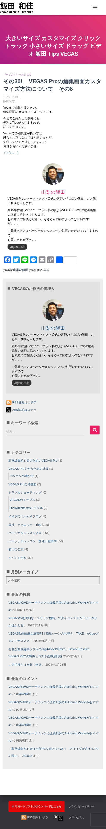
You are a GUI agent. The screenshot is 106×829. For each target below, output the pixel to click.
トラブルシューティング (25, 492)
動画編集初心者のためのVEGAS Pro (33, 460)
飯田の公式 (15, 549)
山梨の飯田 (23, 694)
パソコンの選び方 (22, 476)
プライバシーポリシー (81, 806)
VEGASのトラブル (22, 500)
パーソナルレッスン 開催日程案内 (32, 541)
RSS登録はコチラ (21, 402)
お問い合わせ (77, 817)
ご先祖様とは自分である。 (26, 664)
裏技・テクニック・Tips (24, 524)
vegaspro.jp (17, 247)
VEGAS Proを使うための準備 (28, 468)
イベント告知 (17, 557)
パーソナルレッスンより (17, 74)
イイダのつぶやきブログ (25, 516)
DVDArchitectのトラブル (26, 508)
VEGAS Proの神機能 (22, 484)
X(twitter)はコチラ (21, 409)
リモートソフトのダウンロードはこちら (36, 806)
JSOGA (27, 756)
